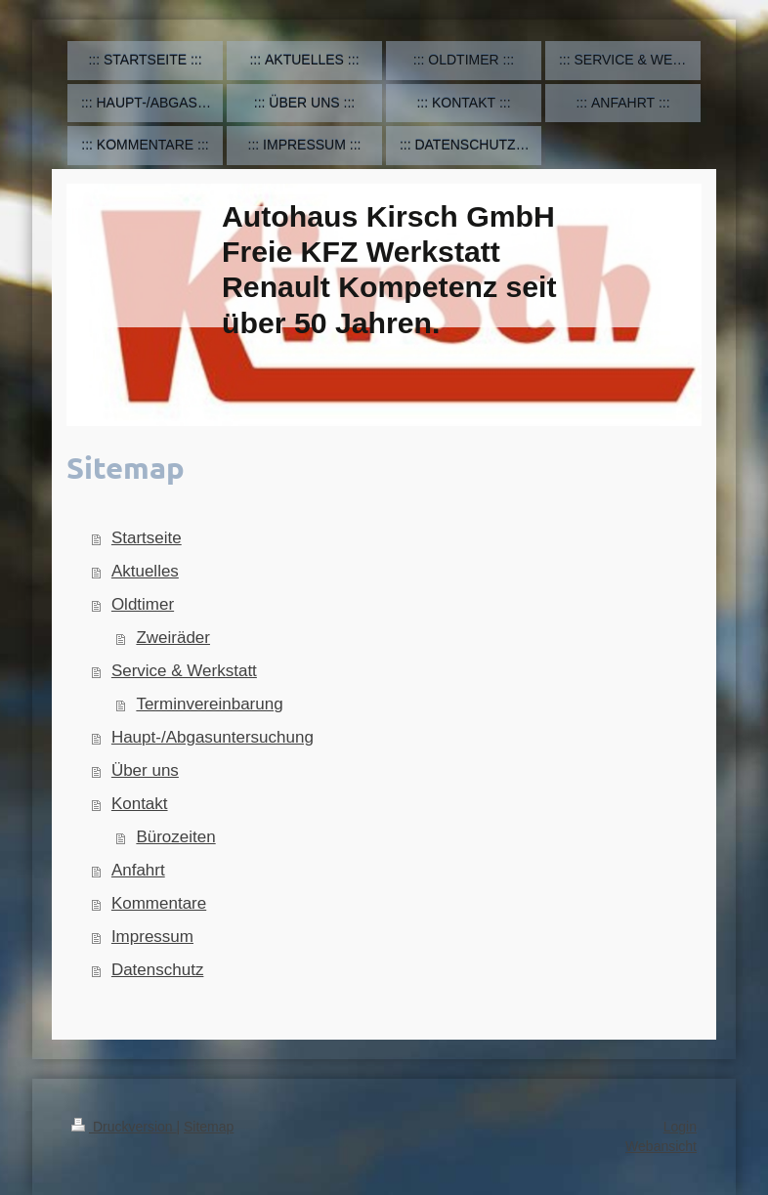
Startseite (146, 538)
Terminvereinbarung (209, 704)
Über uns (145, 770)
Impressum (152, 936)
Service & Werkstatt (184, 671)
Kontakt (139, 803)
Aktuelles (145, 571)
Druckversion (123, 1126)
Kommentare (158, 903)
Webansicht (661, 1146)
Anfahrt (138, 870)
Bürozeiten (175, 837)
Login (680, 1126)
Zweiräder (173, 637)
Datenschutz (157, 969)
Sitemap (209, 1126)
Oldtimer (142, 604)
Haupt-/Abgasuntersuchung (212, 737)
